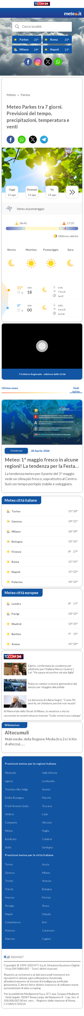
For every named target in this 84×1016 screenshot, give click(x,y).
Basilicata (10, 839)
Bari (44, 922)
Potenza (10, 930)
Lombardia (48, 781)
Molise (9, 830)
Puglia (45, 830)
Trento (9, 880)
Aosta (45, 864)
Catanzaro (48, 930)
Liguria (9, 781)
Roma (45, 905)
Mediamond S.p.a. (35, 993)
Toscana (47, 806)
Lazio (45, 814)
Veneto (46, 789)
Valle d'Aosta (49, 772)
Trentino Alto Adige (16, 789)
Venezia (46, 880)
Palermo (10, 938)
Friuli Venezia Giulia (16, 806)
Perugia (9, 905)
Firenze (46, 897)
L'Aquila (46, 914)
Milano (46, 872)
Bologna (47, 889)
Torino (9, 864)
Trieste (9, 889)
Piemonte (10, 772)
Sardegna (47, 847)
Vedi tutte (76, 389)
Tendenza (16, 450)
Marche (46, 797)
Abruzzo (47, 822)
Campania (11, 822)
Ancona (9, 897)
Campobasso (13, 922)
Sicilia (8, 847)
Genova (10, 872)
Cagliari (46, 938)
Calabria (47, 839)
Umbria (9, 814)
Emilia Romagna (14, 797)
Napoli (9, 914)
